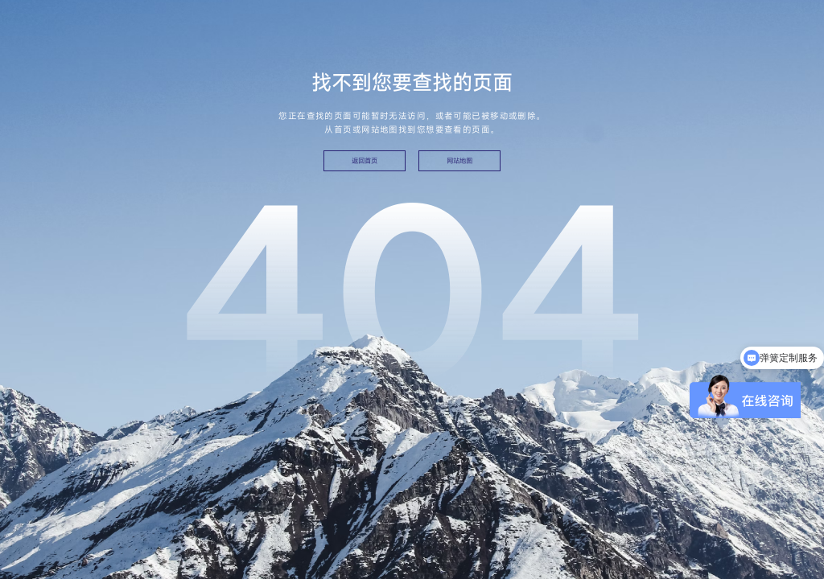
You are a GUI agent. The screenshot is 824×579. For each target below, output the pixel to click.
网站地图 (459, 160)
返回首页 (364, 160)
